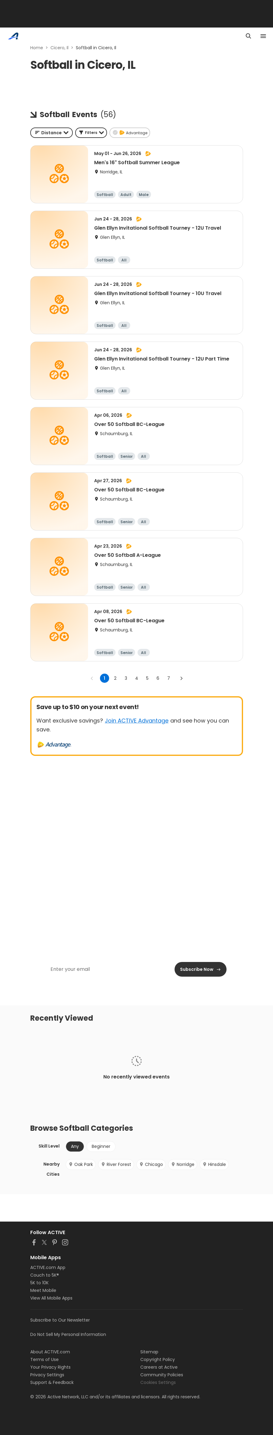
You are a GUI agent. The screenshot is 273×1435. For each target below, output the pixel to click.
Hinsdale (214, 1164)
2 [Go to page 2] (115, 678)
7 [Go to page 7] (168, 678)
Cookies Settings (158, 1382)
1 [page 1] (104, 678)
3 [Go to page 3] (126, 678)
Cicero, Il (59, 48)
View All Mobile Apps (51, 1298)
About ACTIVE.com (50, 1352)
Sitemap (149, 1352)
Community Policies (161, 1375)
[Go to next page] (181, 678)
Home (36, 48)
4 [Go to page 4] (136, 678)
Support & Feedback (52, 1382)
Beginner (101, 1146)
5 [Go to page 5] (147, 678)
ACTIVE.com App (47, 1267)
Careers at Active (159, 1367)
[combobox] (51, 133)
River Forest (116, 1164)
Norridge (182, 1164)
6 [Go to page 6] (158, 678)
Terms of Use (44, 1359)
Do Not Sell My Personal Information (68, 1334)
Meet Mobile (43, 1290)
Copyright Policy (157, 1359)
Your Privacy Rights (50, 1367)
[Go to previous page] (92, 678)
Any (75, 1146)
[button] (91, 133)
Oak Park (80, 1164)
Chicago (151, 1164)
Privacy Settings (47, 1375)
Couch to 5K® (44, 1275)
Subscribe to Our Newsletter (60, 1320)
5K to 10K (39, 1283)
